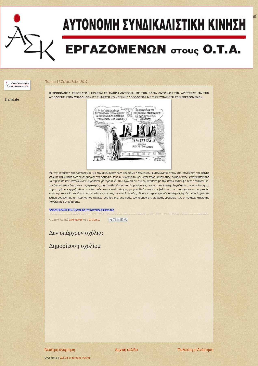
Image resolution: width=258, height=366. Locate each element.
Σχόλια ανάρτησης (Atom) (75, 357)
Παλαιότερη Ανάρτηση (195, 350)
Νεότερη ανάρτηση (60, 350)
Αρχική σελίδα (126, 350)
